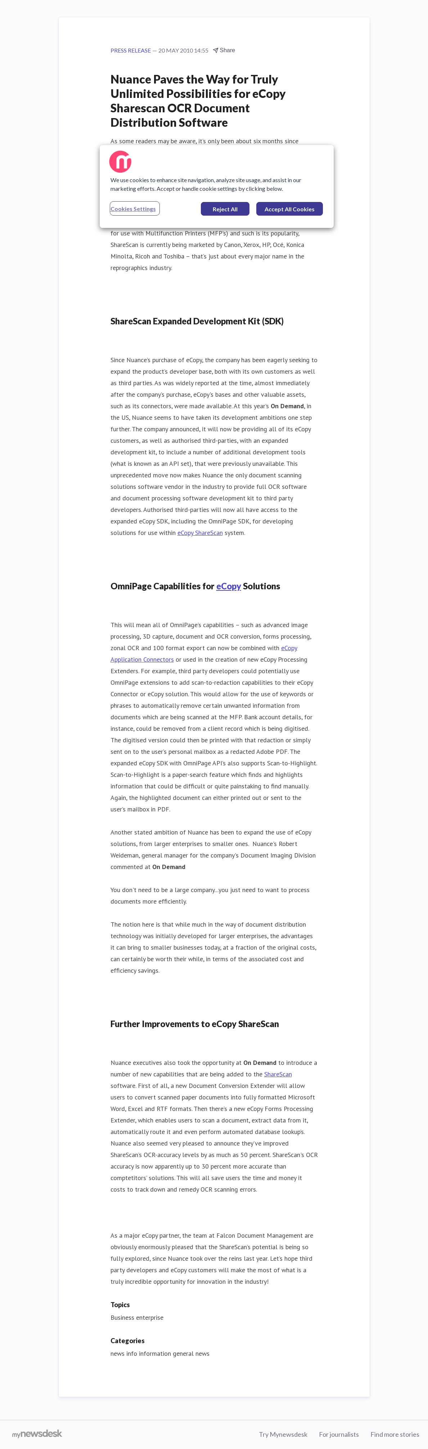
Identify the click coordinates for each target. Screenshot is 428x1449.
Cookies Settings (133, 208)
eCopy (228, 586)
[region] (217, 186)
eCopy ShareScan (200, 532)
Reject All (225, 209)
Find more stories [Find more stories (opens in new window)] (394, 1434)
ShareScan (278, 1074)
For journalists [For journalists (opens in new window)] (339, 1434)
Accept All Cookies (290, 209)
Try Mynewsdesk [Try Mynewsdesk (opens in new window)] (283, 1434)
